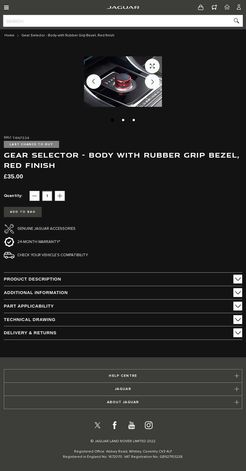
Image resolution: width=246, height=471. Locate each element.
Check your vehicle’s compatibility (52, 255)
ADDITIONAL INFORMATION (36, 292)
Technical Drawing (30, 319)
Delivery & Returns (30, 332)
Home (9, 35)
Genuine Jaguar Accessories (46, 229)
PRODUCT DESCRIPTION (32, 278)
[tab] (123, 279)
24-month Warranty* (38, 242)
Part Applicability (29, 305)
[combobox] (123, 21)
